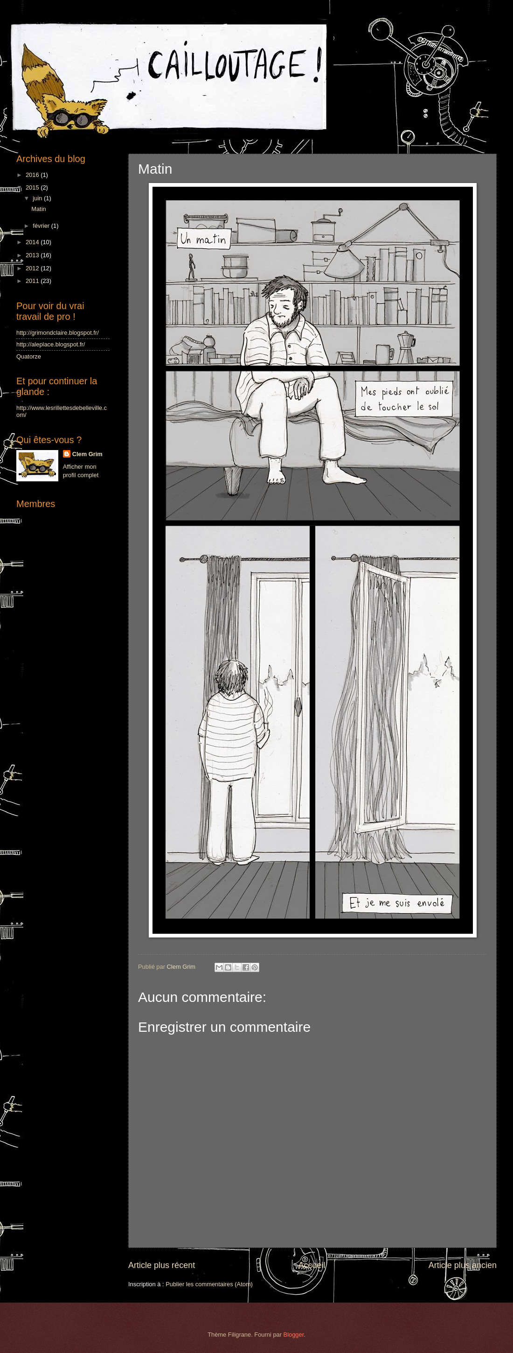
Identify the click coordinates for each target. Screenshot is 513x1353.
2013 (33, 255)
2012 (33, 268)
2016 (33, 174)
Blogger (294, 1334)
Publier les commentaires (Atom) (209, 1284)
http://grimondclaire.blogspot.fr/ (57, 332)
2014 (33, 242)
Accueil (311, 1265)
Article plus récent (161, 1265)
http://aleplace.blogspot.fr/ (50, 344)
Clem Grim (87, 454)
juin (38, 198)
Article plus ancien (463, 1265)
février (42, 225)
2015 (33, 187)
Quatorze (28, 356)
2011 (33, 280)
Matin (38, 208)
